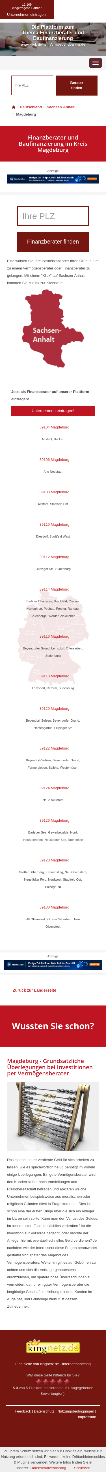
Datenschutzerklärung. (49, 1468)
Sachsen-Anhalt (60, 107)
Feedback (23, 1411)
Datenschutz (44, 1411)
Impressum (87, 1417)
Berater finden (76, 85)
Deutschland (26, 107)
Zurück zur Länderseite (34, 990)
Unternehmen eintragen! (53, 410)
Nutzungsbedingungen (75, 1411)
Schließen (82, 1468)
